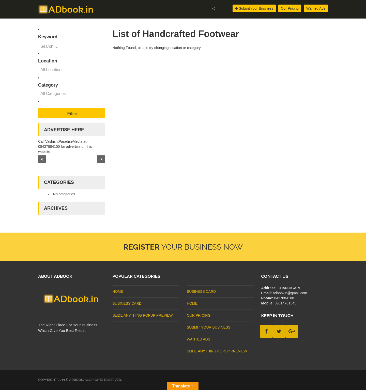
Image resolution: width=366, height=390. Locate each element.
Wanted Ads (315, 8)
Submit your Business (254, 8)
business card (127, 303)
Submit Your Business (208, 327)
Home (118, 291)
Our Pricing (290, 8)
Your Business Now (183, 246)
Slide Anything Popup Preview (143, 315)
